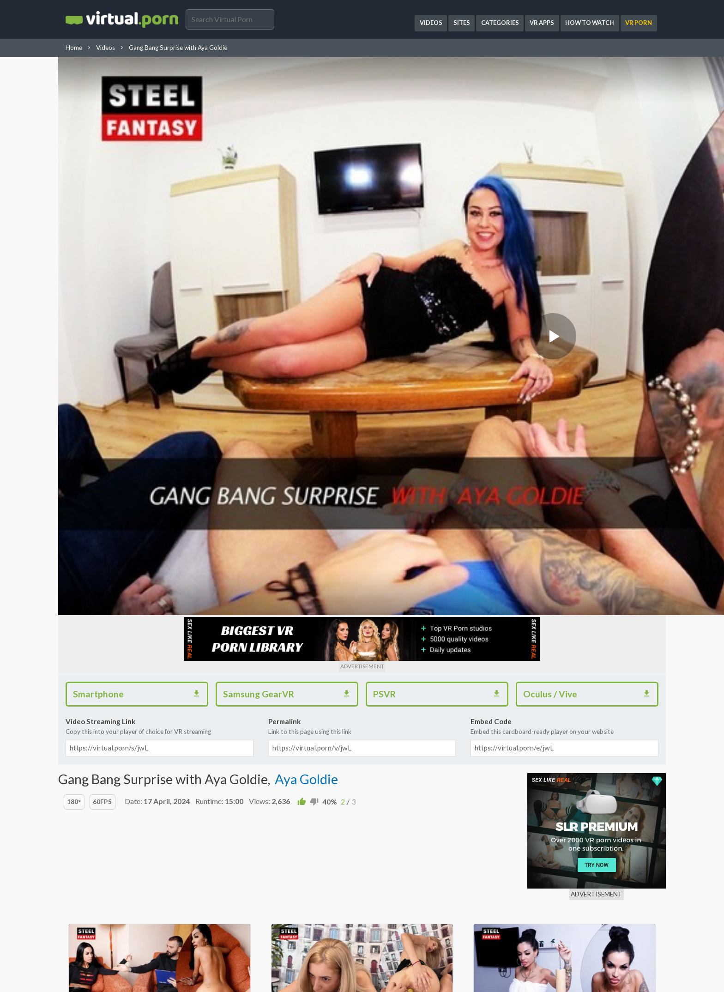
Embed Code (564, 727)
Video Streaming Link (159, 727)
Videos (105, 47)
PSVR (440, 693)
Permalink (362, 727)
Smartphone (140, 693)
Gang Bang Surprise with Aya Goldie (178, 47)
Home (74, 47)
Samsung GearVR (290, 693)
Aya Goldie (306, 779)
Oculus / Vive (590, 693)
